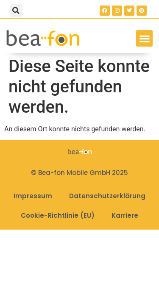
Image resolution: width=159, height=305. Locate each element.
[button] (16, 10)
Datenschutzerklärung (107, 195)
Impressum (33, 195)
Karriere (125, 215)
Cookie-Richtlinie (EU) (58, 215)
